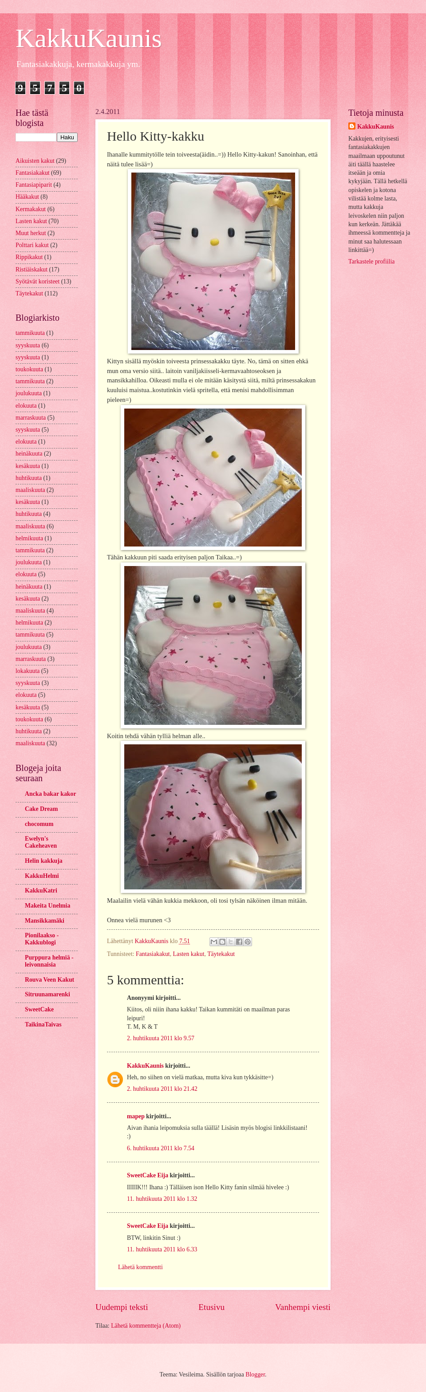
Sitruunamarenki (47, 994)
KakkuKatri (41, 890)
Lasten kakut (189, 954)
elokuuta (26, 405)
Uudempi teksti (121, 1307)
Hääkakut (27, 196)
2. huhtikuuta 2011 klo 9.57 (160, 1038)
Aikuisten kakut (35, 160)
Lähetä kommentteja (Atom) (146, 1325)
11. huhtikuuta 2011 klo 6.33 (162, 1249)
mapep (136, 1116)
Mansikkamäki (44, 920)
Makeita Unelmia (47, 905)
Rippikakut (29, 257)
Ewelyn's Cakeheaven (41, 842)
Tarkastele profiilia (371, 261)
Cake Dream (41, 809)
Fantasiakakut (153, 954)
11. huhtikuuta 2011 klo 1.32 (162, 1198)
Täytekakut (221, 954)
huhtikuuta (29, 478)
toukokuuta (29, 369)
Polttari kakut (32, 245)
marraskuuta (31, 417)
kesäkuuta (28, 466)
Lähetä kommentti (140, 1267)
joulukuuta (29, 393)
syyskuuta (28, 345)
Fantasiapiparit (34, 184)
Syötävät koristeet (37, 281)
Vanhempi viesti (303, 1307)
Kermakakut (31, 209)
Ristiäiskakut (31, 269)
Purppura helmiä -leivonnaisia (49, 961)
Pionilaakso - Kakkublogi (42, 939)
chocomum (39, 824)
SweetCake (39, 1009)
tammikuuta (30, 333)
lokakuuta (27, 671)
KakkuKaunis (89, 38)
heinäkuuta (29, 453)
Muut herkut (31, 233)
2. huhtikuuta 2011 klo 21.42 (162, 1088)
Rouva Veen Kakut (49, 979)
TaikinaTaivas (43, 1024)
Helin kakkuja (44, 860)
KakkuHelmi (42, 876)
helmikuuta (29, 538)
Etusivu (211, 1307)
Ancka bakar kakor (50, 793)
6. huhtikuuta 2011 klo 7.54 (160, 1148)
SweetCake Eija (147, 1175)
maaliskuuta (30, 490)
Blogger (255, 1374)
